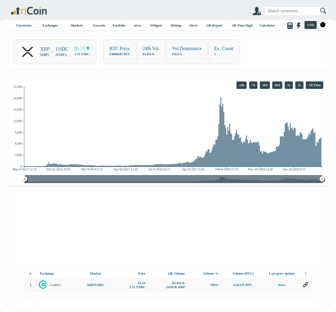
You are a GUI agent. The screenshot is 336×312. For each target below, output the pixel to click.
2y (299, 85)
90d (277, 85)
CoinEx (55, 285)
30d (264, 85)
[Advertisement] (168, 227)
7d (253, 85)
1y (288, 85)
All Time (314, 85)
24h (241, 85)
